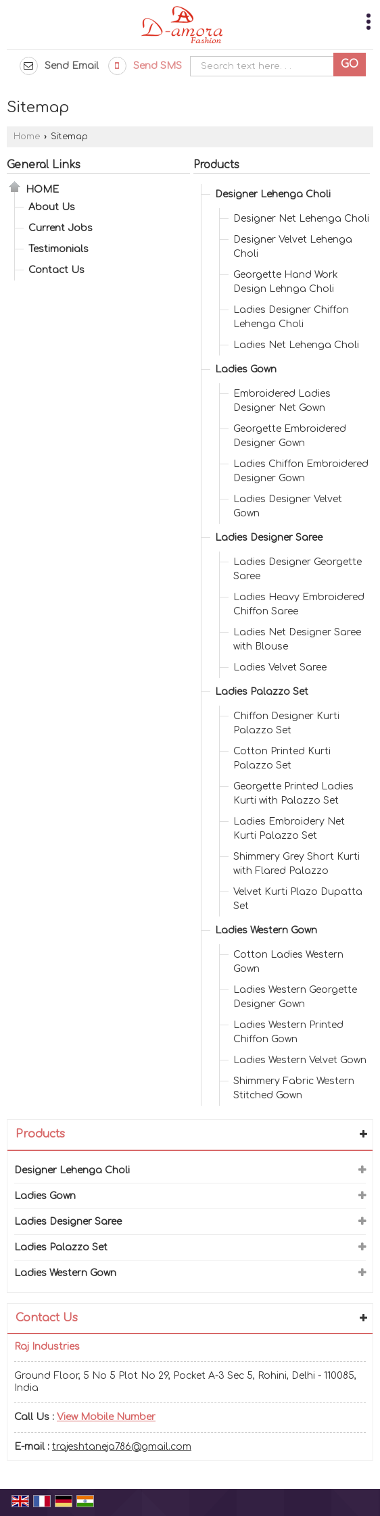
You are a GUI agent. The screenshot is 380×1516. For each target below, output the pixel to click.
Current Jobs (60, 228)
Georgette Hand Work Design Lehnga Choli (285, 282)
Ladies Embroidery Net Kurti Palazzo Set (289, 828)
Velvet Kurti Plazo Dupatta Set (297, 899)
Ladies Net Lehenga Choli (296, 345)
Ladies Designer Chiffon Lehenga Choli (291, 317)
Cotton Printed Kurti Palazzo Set (282, 758)
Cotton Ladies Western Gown (288, 962)
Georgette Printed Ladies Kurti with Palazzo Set (293, 793)
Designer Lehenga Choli (273, 194)
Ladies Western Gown (266, 930)
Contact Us (56, 270)
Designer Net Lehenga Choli (301, 219)
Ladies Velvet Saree (280, 667)
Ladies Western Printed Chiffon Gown (288, 1032)
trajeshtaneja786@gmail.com (121, 1447)
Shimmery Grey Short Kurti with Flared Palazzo (296, 864)
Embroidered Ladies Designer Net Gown (282, 401)
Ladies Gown (246, 369)
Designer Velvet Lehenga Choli (292, 247)
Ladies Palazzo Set (261, 692)
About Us (51, 207)
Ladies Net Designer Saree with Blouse (297, 639)
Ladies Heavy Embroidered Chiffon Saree (298, 604)
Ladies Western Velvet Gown (299, 1060)
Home (27, 136)
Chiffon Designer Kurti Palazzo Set (286, 723)
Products (216, 165)
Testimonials (58, 249)
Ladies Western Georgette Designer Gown (295, 997)
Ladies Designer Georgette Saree (297, 569)
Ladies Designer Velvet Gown (287, 506)
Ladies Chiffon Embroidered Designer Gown (301, 471)
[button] (106, 1417)
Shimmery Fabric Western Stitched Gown (293, 1088)
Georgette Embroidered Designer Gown (289, 436)
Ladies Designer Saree (269, 538)
